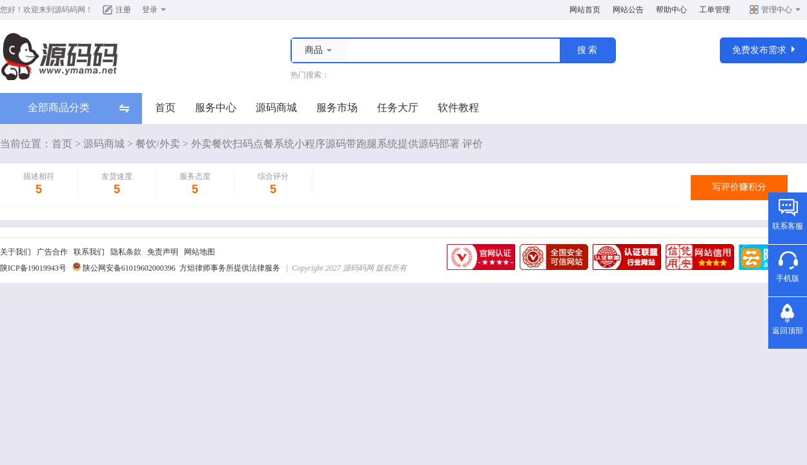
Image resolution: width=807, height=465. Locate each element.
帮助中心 (671, 9)
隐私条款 (125, 251)
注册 (123, 9)
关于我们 (15, 251)
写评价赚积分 (739, 187)
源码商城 (276, 107)
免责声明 (162, 251)
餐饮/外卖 (157, 143)
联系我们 (89, 251)
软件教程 (458, 107)
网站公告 (628, 9)
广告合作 (52, 251)
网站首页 (584, 9)
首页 (165, 107)
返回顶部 (787, 330)
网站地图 (199, 251)
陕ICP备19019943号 (33, 268)
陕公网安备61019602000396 (129, 268)
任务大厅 (397, 107)
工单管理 (714, 9)
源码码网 (69, 9)
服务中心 (215, 107)
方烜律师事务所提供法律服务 (229, 268)
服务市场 (337, 107)
